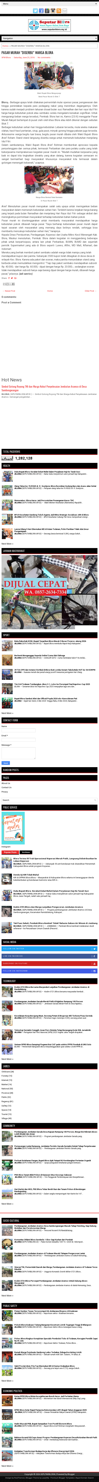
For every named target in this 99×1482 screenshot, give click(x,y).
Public (4, 1097)
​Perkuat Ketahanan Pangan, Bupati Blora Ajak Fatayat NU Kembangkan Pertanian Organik (52, 1161)
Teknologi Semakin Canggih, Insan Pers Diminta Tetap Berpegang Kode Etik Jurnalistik (52, 1030)
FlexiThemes (19, 1478)
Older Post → (91, 291)
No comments (44, 57)
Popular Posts (10, 852)
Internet (5, 1080)
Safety (4, 1106)
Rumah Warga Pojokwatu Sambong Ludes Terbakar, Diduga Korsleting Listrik (48, 1352)
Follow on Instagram (50, 971)
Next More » (7, 543)
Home (5, 46)
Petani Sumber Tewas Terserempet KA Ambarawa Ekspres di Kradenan (46, 1311)
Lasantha (45, 1478)
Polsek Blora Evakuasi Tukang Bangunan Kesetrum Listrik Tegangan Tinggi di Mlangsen (52, 1325)
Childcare (6, 1071)
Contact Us (6, 787)
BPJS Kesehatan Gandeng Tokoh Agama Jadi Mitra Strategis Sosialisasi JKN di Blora (51, 515)
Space (4, 1110)
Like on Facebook (50, 956)
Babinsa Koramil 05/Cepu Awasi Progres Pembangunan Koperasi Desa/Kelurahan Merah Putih (55, 1437)
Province (5, 1093)
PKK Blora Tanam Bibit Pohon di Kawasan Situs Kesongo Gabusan (43, 1175)
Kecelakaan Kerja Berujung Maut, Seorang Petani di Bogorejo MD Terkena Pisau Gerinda (53, 1016)
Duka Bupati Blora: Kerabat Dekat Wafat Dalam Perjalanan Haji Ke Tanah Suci (47, 472)
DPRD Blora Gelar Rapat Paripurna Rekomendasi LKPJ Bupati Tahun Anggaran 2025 (50, 1410)
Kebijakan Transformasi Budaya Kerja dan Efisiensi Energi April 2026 (44, 1451)
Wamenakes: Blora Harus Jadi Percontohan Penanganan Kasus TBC (44, 500)
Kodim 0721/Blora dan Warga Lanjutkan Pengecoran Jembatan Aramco (48, 907)
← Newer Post (8, 291)
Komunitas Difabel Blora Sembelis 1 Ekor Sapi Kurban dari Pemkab (43, 1240)
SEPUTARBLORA (47, 1474)
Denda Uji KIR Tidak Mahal (26, 875)
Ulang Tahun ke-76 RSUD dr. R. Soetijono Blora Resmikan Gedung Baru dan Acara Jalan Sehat (55, 486)
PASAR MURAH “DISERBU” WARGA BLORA (27, 52)
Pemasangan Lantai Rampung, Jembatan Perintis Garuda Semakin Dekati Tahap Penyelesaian (55, 1146)
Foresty (5, 1076)
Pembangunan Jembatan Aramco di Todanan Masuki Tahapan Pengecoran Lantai (49, 1253)
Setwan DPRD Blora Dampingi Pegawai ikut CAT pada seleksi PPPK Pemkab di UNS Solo (52, 1044)
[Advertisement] (49, 425)
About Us (6, 783)
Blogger (71, 1474)
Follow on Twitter (50, 949)
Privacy (5, 792)
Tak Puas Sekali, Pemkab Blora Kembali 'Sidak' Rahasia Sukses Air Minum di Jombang (55, 923)
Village (5, 1118)
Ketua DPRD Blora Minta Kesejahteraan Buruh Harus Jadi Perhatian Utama (46, 1396)
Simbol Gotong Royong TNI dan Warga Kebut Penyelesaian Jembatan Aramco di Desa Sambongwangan (44, 388)
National (5, 1088)
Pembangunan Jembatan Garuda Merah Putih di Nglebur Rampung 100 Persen (48, 1001)
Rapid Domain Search (85, 1478)
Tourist (5, 1114)
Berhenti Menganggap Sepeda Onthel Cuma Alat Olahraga (39, 656)
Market (5, 1084)
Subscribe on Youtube (50, 964)
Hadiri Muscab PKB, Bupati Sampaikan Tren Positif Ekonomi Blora (43, 1424)
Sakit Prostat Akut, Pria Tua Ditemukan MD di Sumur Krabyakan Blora (44, 1366)
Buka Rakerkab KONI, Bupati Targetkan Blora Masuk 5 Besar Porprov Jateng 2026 (50, 641)
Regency (5, 1101)
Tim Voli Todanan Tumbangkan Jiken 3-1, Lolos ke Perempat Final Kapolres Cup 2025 (52, 684)
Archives (26, 852)
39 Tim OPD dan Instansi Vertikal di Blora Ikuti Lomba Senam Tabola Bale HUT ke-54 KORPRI (54, 670)
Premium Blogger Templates (62, 1478)
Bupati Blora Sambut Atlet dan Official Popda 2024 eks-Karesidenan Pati (45, 699)
